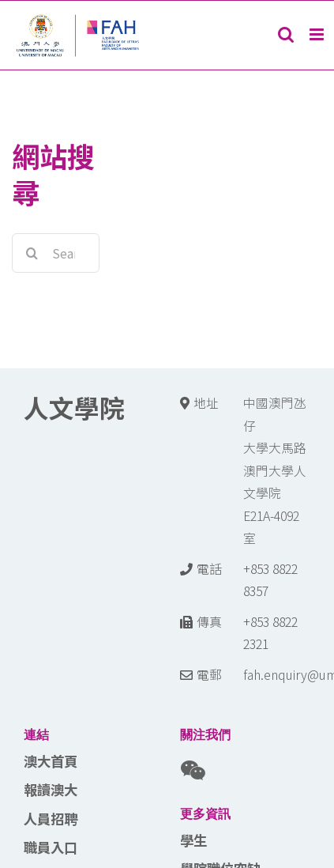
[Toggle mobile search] (286, 34)
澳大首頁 (50, 761)
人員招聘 (50, 818)
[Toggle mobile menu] (318, 34)
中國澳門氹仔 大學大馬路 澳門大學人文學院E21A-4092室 (274, 470)
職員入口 (50, 847)
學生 (193, 840)
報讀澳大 (50, 789)
